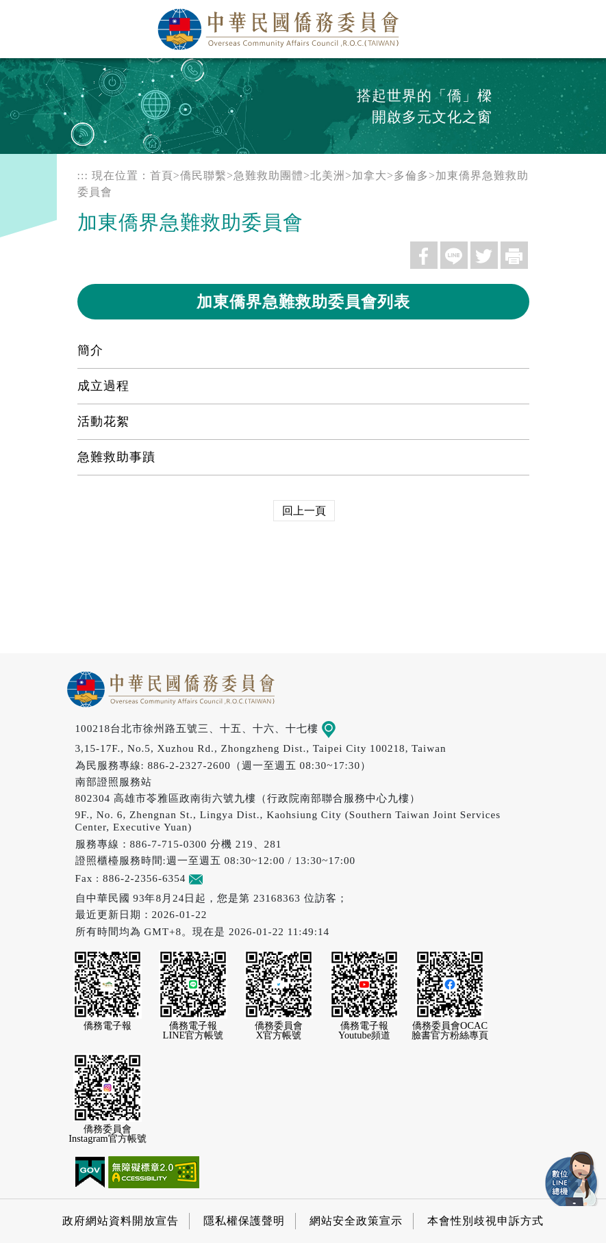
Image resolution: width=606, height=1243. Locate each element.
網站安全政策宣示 (356, 1221)
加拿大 (369, 175)
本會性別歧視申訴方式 (485, 1221)
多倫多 (411, 175)
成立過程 (103, 386)
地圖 (337, 728)
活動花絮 (103, 421)
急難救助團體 (268, 175)
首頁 (161, 175)
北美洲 (327, 175)
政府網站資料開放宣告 (120, 1221)
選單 (581, 25)
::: (82, 175)
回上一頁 (304, 510)
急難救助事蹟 (116, 457)
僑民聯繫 (203, 175)
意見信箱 (216, 878)
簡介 (90, 350)
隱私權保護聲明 (244, 1221)
